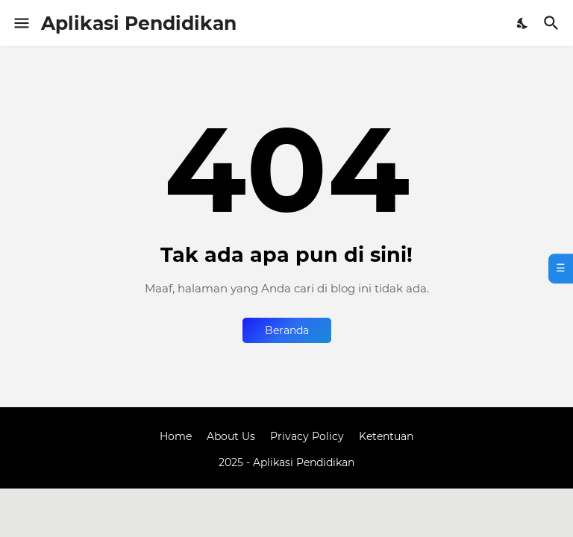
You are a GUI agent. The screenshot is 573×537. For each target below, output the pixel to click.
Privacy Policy (307, 436)
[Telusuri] (553, 23)
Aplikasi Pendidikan (139, 23)
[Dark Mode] (523, 23)
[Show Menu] (20, 23)
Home (176, 436)
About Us (231, 436)
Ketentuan (386, 436)
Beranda (287, 330)
